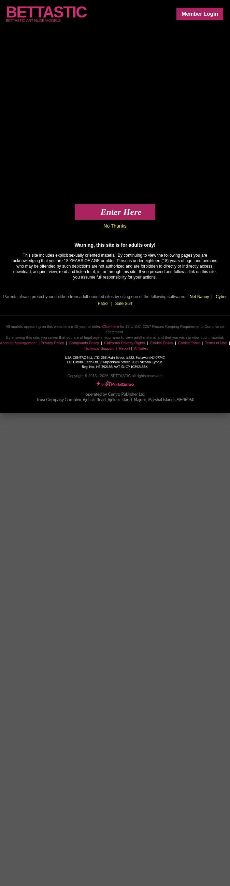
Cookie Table (189, 343)
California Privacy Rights (124, 343)
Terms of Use (216, 343)
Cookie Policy (161, 343)
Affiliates (141, 348)
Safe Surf (123, 303)
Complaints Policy (84, 343)
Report (124, 348)
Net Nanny (199, 296)
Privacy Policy (52, 343)
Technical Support (99, 348)
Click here (110, 326)
